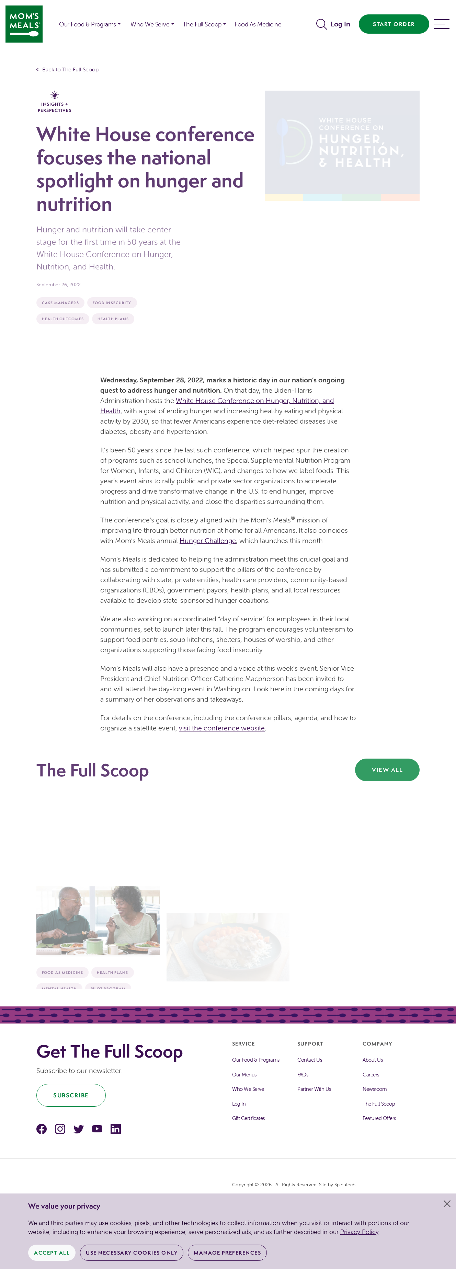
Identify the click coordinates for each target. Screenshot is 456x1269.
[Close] (447, 1203)
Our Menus (244, 1074)
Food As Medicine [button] (258, 24)
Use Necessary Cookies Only (132, 1252)
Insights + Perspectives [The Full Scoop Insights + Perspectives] (54, 102)
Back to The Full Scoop (70, 69)
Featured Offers (379, 1118)
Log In (340, 24)
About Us (373, 1060)
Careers (371, 1074)
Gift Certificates (248, 1118)
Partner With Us (314, 1089)
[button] (49, 19)
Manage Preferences (227, 1252)
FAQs (302, 1074)
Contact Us (309, 1060)
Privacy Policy (359, 1232)
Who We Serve (248, 1089)
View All (387, 770)
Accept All (52, 1252)
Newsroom (375, 1089)
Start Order (394, 24)
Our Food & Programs (87, 24)
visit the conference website (222, 728)
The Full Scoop (379, 1103)
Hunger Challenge (208, 540)
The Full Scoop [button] (202, 24)
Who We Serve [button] (149, 24)
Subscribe (71, 1095)
